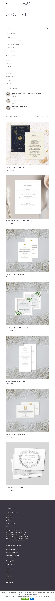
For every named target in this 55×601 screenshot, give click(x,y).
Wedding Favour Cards (12, 552)
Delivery (8, 80)
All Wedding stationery (15, 41)
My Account (9, 568)
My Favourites (9, 582)
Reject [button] (32, 598)
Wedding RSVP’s (10, 561)
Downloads (8, 63)
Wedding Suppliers (10, 76)
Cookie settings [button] (45, 596)
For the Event (12, 47)
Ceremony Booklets (11, 558)
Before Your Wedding (14, 44)
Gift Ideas (11, 37)
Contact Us (8, 83)
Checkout (8, 573)
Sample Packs (9, 73)
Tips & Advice (9, 66)
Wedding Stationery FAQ (11, 70)
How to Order (9, 60)
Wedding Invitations (11, 549)
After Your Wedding (14, 51)
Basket (8, 571)
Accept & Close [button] (25, 598)
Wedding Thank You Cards (13, 555)
